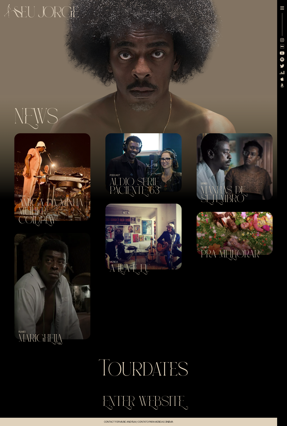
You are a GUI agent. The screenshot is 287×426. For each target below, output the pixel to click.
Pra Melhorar (230, 254)
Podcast (115, 175)
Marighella (40, 338)
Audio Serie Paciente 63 (135, 186)
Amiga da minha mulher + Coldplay (51, 211)
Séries (204, 183)
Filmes (22, 331)
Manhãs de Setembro (223, 194)
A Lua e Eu (130, 268)
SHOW (22, 196)
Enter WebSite (143, 401)
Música (114, 261)
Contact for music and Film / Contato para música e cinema (138, 421)
